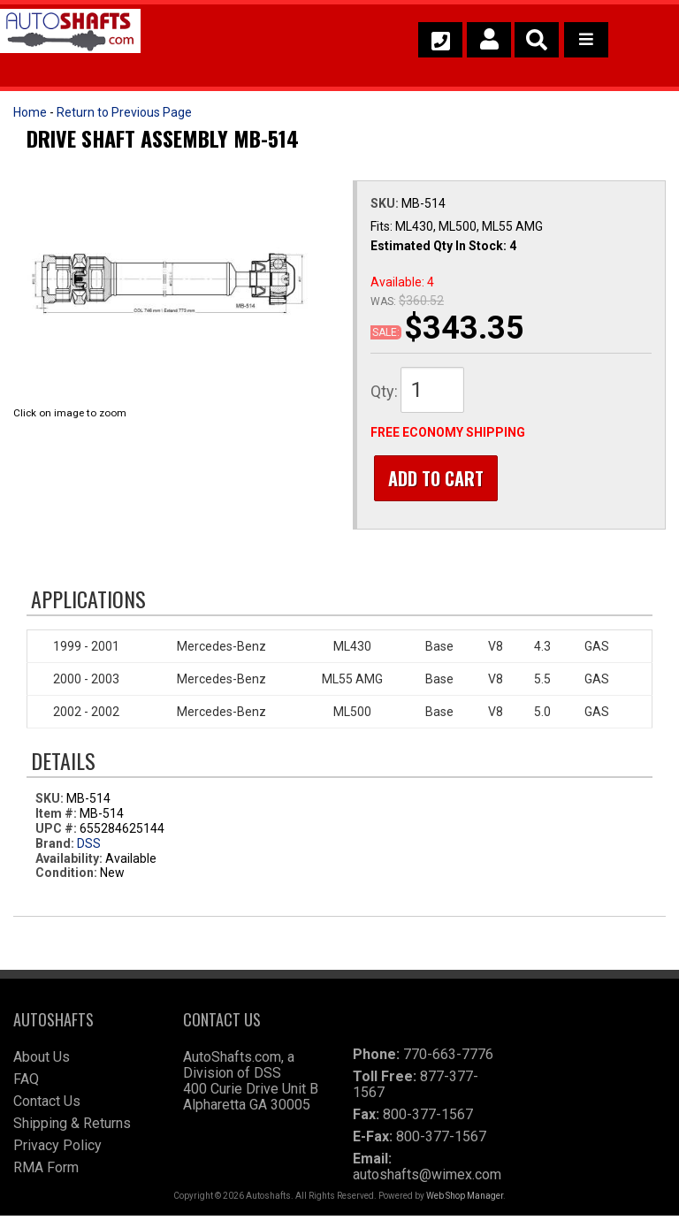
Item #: (57, 818)
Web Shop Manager (464, 1200)
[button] (537, 39)
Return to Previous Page (124, 112)
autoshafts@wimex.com (427, 1178)
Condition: (66, 877)
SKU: (385, 203)
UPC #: (57, 832)
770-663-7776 (448, 1058)
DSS (89, 847)
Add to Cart (432, 478)
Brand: (54, 847)
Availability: (69, 862)
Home (30, 112)
